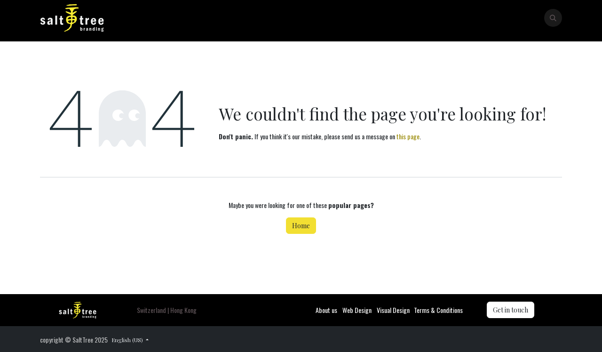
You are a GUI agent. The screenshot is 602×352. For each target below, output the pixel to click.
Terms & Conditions (438, 310)
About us (326, 310)
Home (301, 225)
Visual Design (393, 310)
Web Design (357, 310)
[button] (553, 18)
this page (408, 136)
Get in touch (510, 309)
